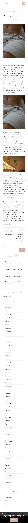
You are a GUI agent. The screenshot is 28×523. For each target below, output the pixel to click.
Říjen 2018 (8, 465)
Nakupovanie (14, 12)
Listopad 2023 (8, 366)
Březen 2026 (8, 307)
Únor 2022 (7, 420)
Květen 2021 (8, 431)
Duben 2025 (8, 328)
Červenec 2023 (8, 379)
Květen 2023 (8, 386)
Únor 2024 (8, 355)
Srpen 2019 (8, 455)
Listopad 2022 (8, 407)
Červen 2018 (8, 475)
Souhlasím (14, 519)
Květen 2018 (8, 479)
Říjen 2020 (8, 437)
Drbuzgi (7, 3)
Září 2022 (7, 414)
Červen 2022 (8, 417)
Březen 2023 (8, 393)
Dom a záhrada (9, 497)
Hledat (4, 247)
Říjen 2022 (7, 410)
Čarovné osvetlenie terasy (11, 272)
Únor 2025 (7, 335)
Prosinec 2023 (8, 362)
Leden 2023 (8, 400)
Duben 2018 (8, 482)
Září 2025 (7, 324)
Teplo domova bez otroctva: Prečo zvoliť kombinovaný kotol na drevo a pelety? (13, 264)
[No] (26, 517)
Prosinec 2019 (8, 448)
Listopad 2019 (8, 451)
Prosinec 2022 (8, 403)
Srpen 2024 (8, 342)
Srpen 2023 (8, 376)
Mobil (6, 500)
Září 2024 (7, 338)
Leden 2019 (8, 461)
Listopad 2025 (8, 318)
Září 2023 (7, 372)
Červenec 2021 (8, 427)
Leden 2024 (8, 359)
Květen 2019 (8, 458)
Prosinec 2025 (8, 314)
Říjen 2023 (7, 369)
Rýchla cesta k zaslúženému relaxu (14, 269)
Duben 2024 (8, 348)
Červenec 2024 (8, 345)
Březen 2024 (8, 352)
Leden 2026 (8, 311)
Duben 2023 (8, 390)
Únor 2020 (8, 444)
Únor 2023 (7, 396)
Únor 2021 (7, 434)
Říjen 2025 (7, 321)
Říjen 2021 (7, 424)
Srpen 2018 (8, 472)
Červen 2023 (8, 383)
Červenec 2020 (9, 441)
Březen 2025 (8, 331)
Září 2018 (7, 468)
